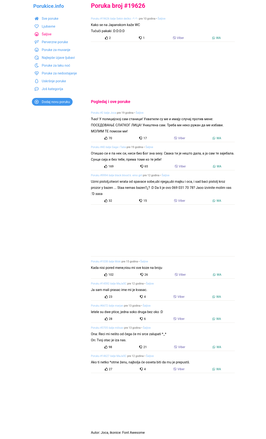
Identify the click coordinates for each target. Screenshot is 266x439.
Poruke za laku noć (52, 65)
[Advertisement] (163, 67)
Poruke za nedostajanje (56, 73)
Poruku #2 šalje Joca (103, 112)
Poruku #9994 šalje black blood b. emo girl (116, 175)
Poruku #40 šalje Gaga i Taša (108, 147)
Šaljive (43, 34)
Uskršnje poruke (50, 81)
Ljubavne (45, 26)
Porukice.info (48, 6)
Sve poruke (46, 18)
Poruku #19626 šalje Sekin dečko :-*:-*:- (114, 18)
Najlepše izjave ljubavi (55, 58)
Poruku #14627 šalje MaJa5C (109, 356)
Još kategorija (49, 89)
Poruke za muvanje (52, 50)
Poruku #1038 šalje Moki (106, 261)
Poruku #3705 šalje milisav (107, 327)
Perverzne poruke (51, 42)
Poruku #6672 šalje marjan (107, 305)
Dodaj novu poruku (52, 102)
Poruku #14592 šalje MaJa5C (109, 283)
